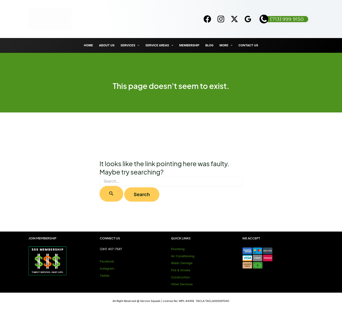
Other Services (182, 284)
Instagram (107, 268)
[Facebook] (207, 19)
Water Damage (182, 263)
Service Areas (159, 45)
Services (129, 45)
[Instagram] (221, 19)
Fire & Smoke (180, 270)
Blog (209, 45)
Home (88, 45)
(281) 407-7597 (111, 249)
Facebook (107, 261)
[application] (137, 45)
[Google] (248, 19)
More (226, 45)
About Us (107, 45)
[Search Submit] (111, 194)
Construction (180, 277)
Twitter (105, 275)
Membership (189, 45)
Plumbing (178, 249)
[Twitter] (234, 19)
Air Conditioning (183, 256)
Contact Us (248, 45)
